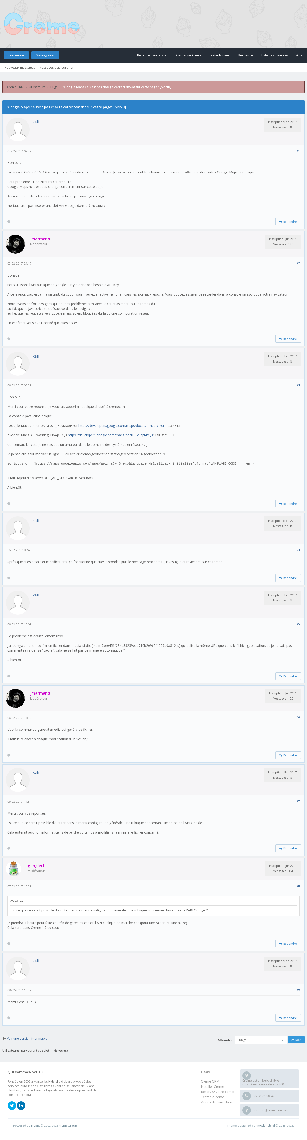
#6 (298, 717)
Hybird (53, 1081)
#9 (298, 990)
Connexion (16, 55)
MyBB (35, 1125)
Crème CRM (15, 87)
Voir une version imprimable (27, 1038)
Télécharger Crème (188, 55)
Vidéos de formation (216, 1102)
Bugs (54, 87)
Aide (299, 55)
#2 (298, 263)
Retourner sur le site (152, 55)
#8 (298, 886)
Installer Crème (212, 1086)
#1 (298, 151)
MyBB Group (68, 1125)
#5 (298, 624)
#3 (298, 385)
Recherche (246, 55)
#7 (298, 801)
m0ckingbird (266, 1125)
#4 (298, 549)
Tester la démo (220, 55)
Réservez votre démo (217, 1091)
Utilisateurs (37, 87)
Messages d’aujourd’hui (56, 67)
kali (35, 121)
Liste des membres (275, 55)
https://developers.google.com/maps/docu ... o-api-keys (110, 435)
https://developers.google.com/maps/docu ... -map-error (121, 425)
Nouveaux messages (20, 67)
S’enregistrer (45, 55)
